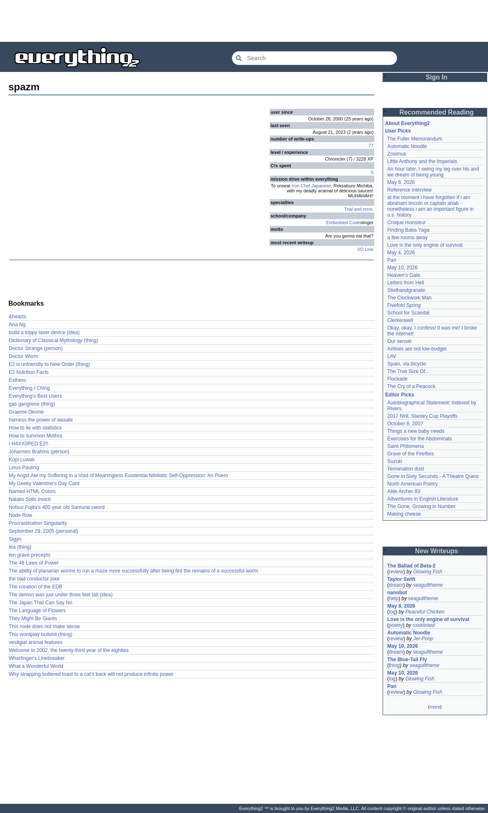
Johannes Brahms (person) (39, 452)
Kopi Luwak (22, 460)
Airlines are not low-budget (417, 349)
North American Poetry (412, 484)
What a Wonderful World (36, 666)
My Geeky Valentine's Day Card (44, 483)
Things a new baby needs (416, 431)
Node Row (20, 515)
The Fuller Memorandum (414, 139)
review (396, 572)
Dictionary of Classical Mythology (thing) (53, 340)
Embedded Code (343, 222)
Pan (391, 260)
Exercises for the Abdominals (419, 439)
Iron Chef (300, 185)
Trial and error (358, 209)
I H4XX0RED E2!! (29, 444)
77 (370, 145)
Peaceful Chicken (424, 612)
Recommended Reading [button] (436, 112)
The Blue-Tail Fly (407, 659)
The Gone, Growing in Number (421, 506)
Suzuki (394, 461)
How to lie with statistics (35, 428)
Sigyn (15, 539)
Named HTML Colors (32, 491)
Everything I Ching (29, 388)
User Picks (398, 131)
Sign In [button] (436, 77)
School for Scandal (408, 313)
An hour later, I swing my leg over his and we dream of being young (433, 172)
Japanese (321, 185)
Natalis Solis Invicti (30, 499)
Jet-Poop (423, 639)
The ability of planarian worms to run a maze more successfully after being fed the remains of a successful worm (133, 571)
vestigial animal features (36, 642)
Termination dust (405, 469)
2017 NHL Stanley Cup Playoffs (422, 416)
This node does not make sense (44, 626)
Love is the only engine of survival (424, 245)
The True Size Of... (408, 371)
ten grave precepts (29, 555)
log (392, 612)
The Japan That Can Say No (40, 603)
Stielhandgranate (406, 290)
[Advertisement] (244, 21)
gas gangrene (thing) (32, 404)
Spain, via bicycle (406, 364)
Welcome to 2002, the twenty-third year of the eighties (69, 650)
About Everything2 (407, 123)
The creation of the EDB (35, 587)
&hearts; (18, 317)
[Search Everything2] (314, 58)
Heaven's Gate (403, 275)
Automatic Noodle (407, 146)
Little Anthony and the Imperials (422, 161)
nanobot (397, 593)
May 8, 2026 (401, 182)
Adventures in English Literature (422, 499)
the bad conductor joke (34, 579)
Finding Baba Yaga (408, 230)
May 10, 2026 (402, 268)
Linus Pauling (24, 467)
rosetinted (424, 625)
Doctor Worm (23, 356)
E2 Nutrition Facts (29, 372)
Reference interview (409, 190)
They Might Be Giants (33, 618)
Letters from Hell (405, 283)
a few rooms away (407, 237)
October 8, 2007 (405, 424)
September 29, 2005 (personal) (43, 531)
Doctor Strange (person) (36, 348)
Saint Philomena (405, 446)
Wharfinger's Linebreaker (37, 658)
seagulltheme (427, 585)
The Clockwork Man (409, 298)
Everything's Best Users (35, 396)
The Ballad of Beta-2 (411, 566)
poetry (396, 625)
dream (396, 585)
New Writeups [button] (436, 551)
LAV (391, 356)
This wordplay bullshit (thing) (40, 634)
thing (394, 665)
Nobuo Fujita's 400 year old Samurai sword (57, 507)
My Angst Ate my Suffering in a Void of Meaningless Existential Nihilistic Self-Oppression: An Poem (118, 475)
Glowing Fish (427, 572)
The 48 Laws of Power (34, 563)
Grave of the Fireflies (410, 454)
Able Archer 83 (403, 491)
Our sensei (399, 341)
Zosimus (396, 154)
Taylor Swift (401, 579)
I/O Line (365, 249)
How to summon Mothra (35, 436)
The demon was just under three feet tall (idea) (60, 595)
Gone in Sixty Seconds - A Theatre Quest (433, 476)
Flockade (397, 379)
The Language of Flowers (37, 611)
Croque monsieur (406, 222)
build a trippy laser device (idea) (44, 332)
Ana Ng (17, 324)
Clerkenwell (400, 320)
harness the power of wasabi (41, 420)
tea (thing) (20, 547)
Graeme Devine (26, 412)
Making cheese (404, 514)
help (394, 598)
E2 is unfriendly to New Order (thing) (49, 364)
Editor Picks (399, 395)
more (434, 706)
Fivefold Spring (404, 305)
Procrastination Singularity (38, 523)
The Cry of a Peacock (411, 386)
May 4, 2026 (401, 253)
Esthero (17, 380)
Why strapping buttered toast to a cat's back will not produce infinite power (91, 674)
